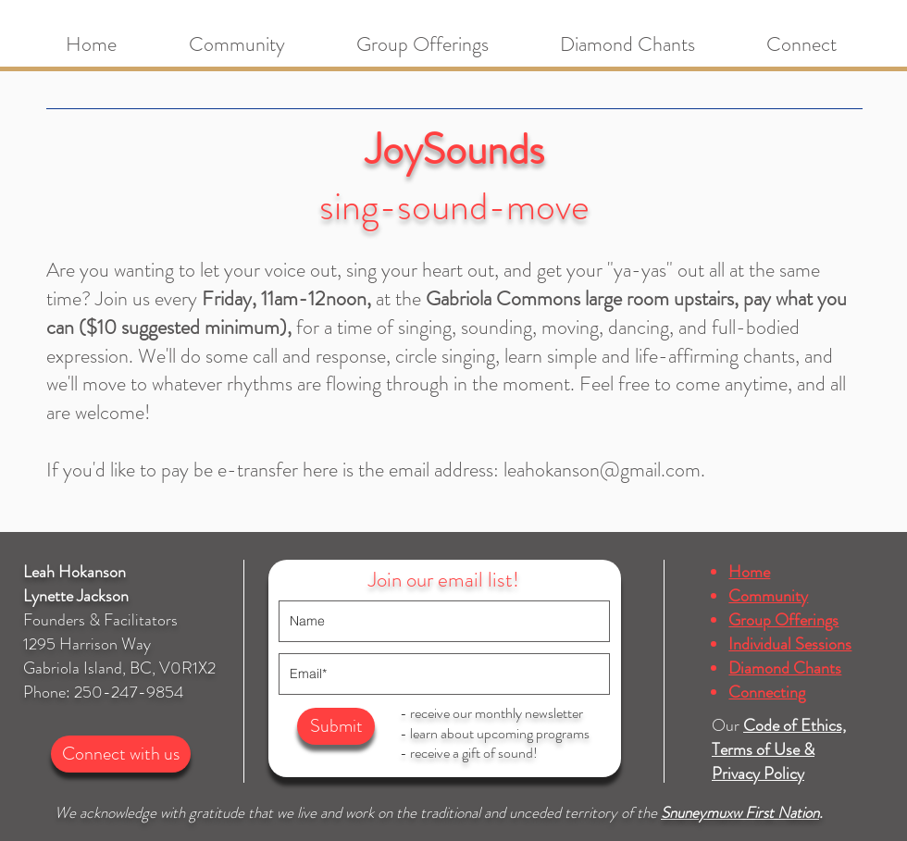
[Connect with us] (121, 754)
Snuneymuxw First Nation (740, 812)
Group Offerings (783, 620)
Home (749, 572)
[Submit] (336, 726)
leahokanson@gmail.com (602, 469)
